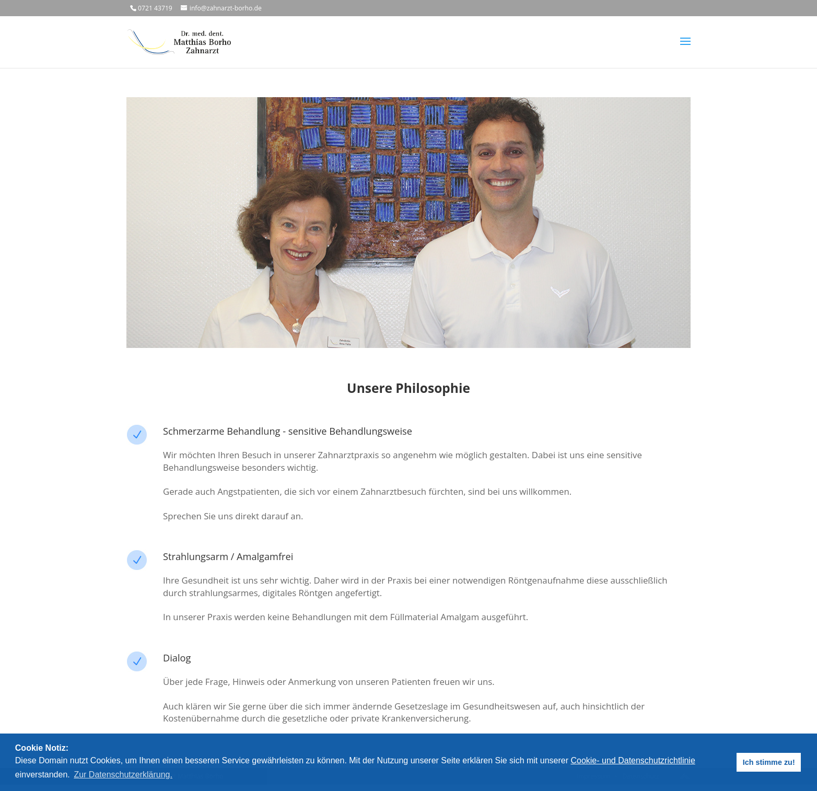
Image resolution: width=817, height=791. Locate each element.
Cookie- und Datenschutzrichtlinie (632, 760)
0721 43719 (155, 8)
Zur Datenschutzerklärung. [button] (123, 774)
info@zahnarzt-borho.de (226, 8)
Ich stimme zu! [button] (769, 762)
